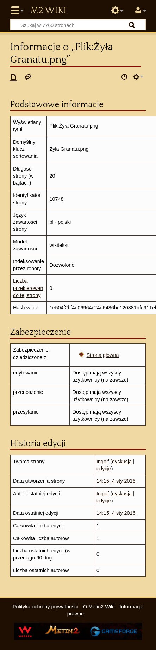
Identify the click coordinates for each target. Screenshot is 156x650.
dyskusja (122, 461)
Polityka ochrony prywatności (45, 606)
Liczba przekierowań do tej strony (28, 288)
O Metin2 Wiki (99, 606)
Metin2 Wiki (48, 10)
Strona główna (103, 355)
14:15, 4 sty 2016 (115, 481)
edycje (103, 468)
